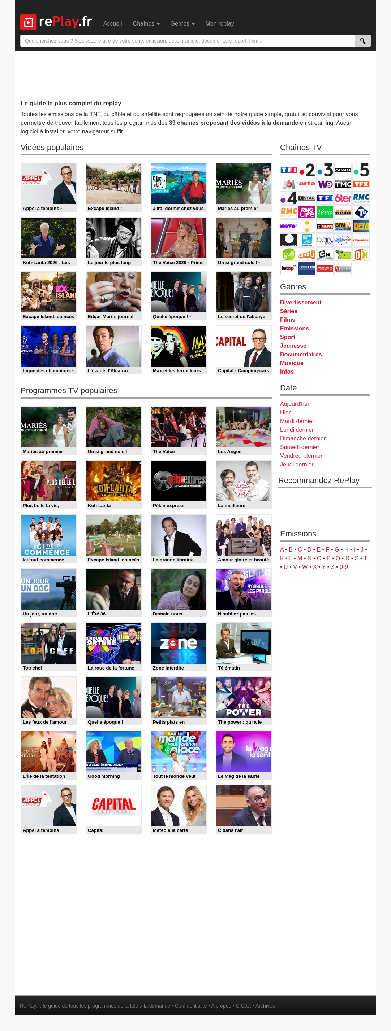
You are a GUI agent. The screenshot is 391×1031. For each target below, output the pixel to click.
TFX (361, 183)
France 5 (361, 169)
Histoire (343, 268)
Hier (285, 412)
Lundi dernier (297, 430)
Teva (325, 212)
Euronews (288, 240)
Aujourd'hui (294, 404)
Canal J (306, 254)
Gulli (288, 254)
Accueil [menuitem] (112, 24)
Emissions (294, 328)
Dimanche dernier (303, 438)
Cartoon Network (325, 254)
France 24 (306, 240)
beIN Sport (325, 240)
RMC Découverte (361, 198)
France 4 (288, 198)
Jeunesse (293, 346)
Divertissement (301, 302)
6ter (343, 198)
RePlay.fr (30, 1006)
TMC (343, 183)
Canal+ (343, 169)
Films (287, 320)
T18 (361, 212)
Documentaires (301, 354)
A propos (221, 1006)
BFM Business (361, 226)
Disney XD (343, 254)
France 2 (306, 169)
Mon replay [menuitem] (220, 24)
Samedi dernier (299, 447)
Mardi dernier (297, 421)
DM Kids (361, 254)
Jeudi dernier (297, 464)
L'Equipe (361, 240)
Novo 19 (288, 226)
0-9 (344, 567)
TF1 (288, 169)
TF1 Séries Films (325, 198)
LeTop (288, 268)
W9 (325, 183)
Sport (287, 337)
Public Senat (325, 268)
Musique (292, 363)
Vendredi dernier (301, 456)
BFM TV (343, 226)
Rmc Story (288, 212)
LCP (306, 268)
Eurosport (343, 240)
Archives (265, 1006)
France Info (306, 226)
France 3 (325, 169)
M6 (288, 183)
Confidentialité (191, 1006)
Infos (287, 372)
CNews (325, 226)
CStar (306, 197)
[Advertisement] (195, 72)
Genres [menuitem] (183, 24)
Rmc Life (306, 212)
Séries (288, 311)
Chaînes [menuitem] (146, 24)
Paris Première (343, 212)
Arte (306, 183)
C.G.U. (243, 1006)
